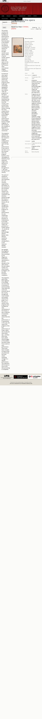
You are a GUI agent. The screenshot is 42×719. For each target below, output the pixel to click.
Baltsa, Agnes (28, 46)
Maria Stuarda (29, 38)
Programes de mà (36, 143)
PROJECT (9, 15)
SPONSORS (12, 18)
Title (39, 27)
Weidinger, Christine (30, 47)
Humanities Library (28, 382)
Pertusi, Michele (29, 53)
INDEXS (29, 15)
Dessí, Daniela (28, 43)
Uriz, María (27, 58)
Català (24, 1)
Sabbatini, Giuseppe (30, 49)
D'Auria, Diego (28, 50)
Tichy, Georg (28, 56)
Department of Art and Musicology (17, 382)
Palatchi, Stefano (29, 52)
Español (29, 1)
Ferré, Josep (28, 59)
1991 (33, 73)
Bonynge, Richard (29, 61)
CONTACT (20, 18)
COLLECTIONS (5, 18)
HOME (3, 15)
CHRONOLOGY (22, 15)
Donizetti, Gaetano (29, 41)
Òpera (33, 144)
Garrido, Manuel (29, 55)
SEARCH (15, 15)
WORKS (35, 15)
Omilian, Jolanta (29, 44)
